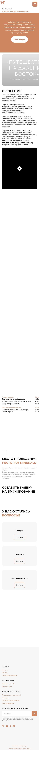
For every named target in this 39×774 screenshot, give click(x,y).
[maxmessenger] (13, 726)
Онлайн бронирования (9, 676)
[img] (17, 652)
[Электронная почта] (7, 726)
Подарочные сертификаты (11, 701)
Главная (6, 9)
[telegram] (10, 726)
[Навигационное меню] (35, 4)
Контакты (5, 698)
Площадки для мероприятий (11, 695)
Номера (4, 673)
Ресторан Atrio (7, 687)
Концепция (6, 670)
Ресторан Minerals (8, 684)
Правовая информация (19, 746)
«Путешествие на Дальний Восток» (15, 11)
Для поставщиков (8, 703)
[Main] (3, 726)
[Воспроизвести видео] (19, 168)
